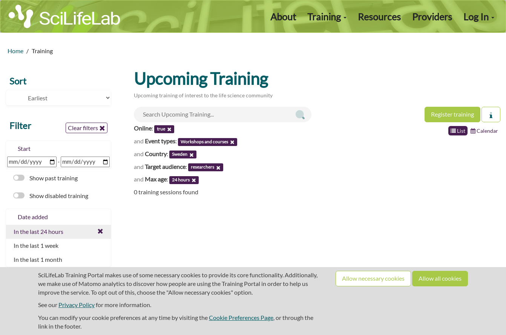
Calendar (484, 131)
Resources (379, 16)
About (283, 16)
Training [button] (327, 16)
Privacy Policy (76, 304)
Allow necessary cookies (373, 278)
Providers (432, 16)
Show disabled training (50, 195)
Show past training (45, 177)
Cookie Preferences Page (241, 317)
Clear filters (86, 128)
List (458, 131)
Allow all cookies (440, 278)
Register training (452, 114)
